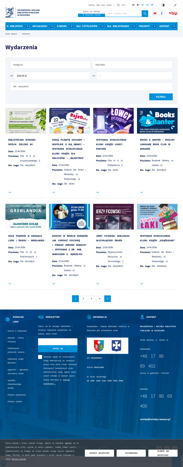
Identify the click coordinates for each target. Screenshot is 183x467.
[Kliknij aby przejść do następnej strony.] (107, 298)
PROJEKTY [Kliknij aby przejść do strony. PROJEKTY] (144, 26)
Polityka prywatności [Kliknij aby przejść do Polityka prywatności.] (17, 395)
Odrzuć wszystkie (99, 453)
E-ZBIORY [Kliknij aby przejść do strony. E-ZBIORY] (62, 26)
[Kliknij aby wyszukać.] (145, 13)
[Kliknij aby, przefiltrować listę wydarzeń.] (161, 96)
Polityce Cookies (19, 459)
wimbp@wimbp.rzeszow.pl (155, 419)
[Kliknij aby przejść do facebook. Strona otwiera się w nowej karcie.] (162, 13)
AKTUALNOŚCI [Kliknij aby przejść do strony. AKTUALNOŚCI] (39, 26)
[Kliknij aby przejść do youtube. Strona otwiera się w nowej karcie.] (155, 13)
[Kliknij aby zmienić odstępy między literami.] (138, 5)
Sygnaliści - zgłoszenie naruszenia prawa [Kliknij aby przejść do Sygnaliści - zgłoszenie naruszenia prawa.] (18, 372)
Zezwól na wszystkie (163, 453)
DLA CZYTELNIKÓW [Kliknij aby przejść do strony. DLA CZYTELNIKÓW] (87, 26)
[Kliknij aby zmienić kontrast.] (163, 5)
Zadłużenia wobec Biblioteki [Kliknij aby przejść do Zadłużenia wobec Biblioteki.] (16, 361)
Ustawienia (131, 453)
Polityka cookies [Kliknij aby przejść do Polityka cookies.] (15, 401)
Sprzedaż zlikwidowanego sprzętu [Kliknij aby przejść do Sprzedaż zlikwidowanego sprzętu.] (14, 384)
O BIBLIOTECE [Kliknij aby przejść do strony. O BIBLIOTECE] (15, 26)
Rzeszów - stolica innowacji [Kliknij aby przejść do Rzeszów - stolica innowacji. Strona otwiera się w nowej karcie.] (16, 340)
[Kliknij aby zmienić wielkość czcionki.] (134, 5)
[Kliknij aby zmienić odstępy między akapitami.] (152, 5)
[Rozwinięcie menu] (17, 322)
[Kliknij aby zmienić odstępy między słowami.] (147, 5)
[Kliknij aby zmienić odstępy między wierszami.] (143, 5)
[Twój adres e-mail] (52, 341)
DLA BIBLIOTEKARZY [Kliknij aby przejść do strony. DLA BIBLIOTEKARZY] (118, 26)
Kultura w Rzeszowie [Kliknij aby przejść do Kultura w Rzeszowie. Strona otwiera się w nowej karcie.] (17, 331)
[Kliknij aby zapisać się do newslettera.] (57, 348)
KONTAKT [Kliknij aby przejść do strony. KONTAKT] (164, 26)
